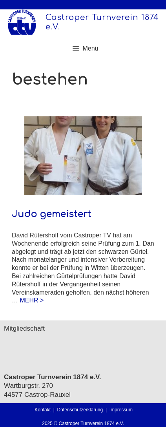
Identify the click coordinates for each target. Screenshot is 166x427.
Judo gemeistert (51, 214)
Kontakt (43, 410)
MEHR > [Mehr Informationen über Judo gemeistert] (32, 300)
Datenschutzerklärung (81, 410)
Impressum (121, 410)
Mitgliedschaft (24, 328)
